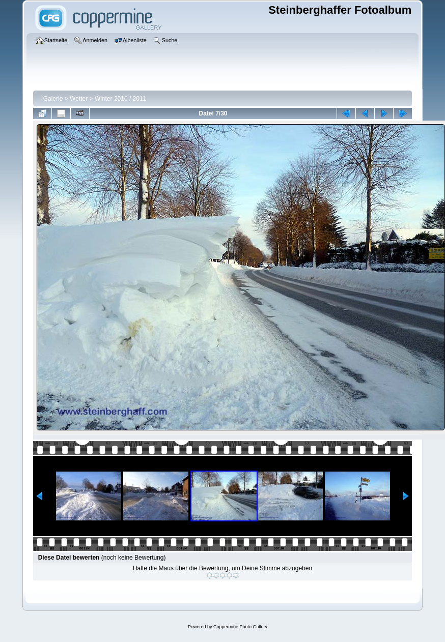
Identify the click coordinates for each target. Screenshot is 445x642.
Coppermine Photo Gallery (240, 626)
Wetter (79, 98)
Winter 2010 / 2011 (120, 98)
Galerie (53, 98)
